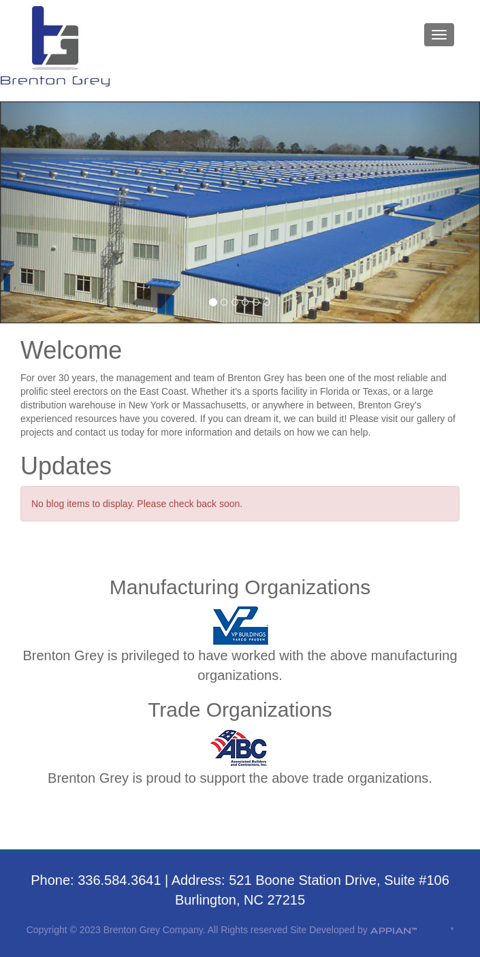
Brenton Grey (55, 46)
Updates (66, 466)
